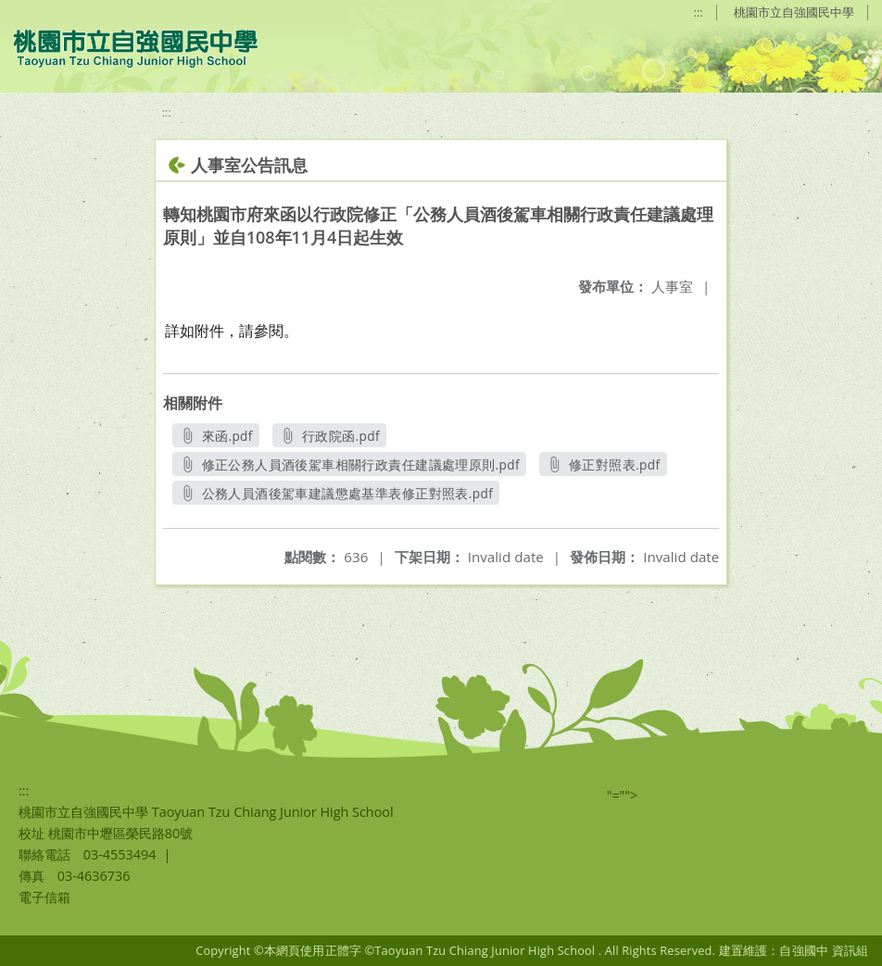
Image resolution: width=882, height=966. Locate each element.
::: (698, 12)
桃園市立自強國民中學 (794, 12)
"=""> (622, 795)
